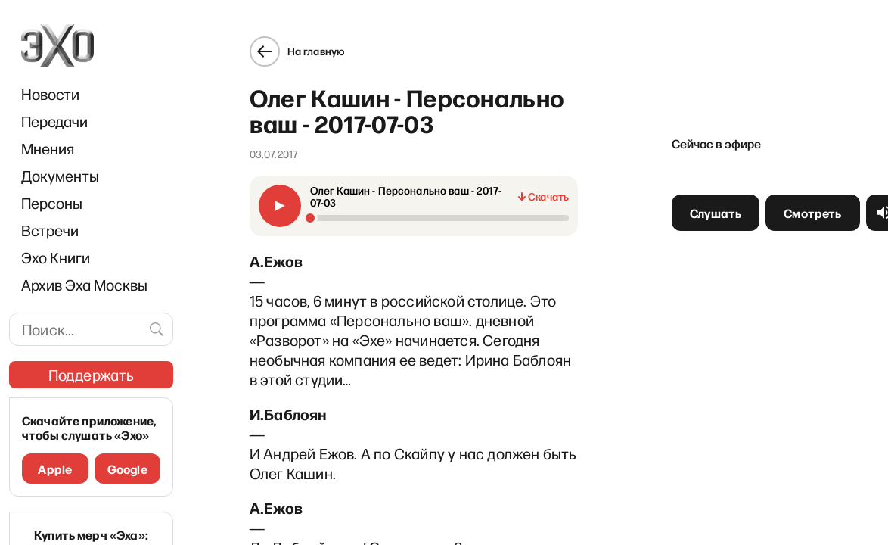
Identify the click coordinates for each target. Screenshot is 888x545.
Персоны (51, 203)
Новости (50, 94)
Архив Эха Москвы (84, 284)
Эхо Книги (55, 257)
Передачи (54, 121)
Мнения (47, 148)
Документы (60, 175)
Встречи (50, 230)
